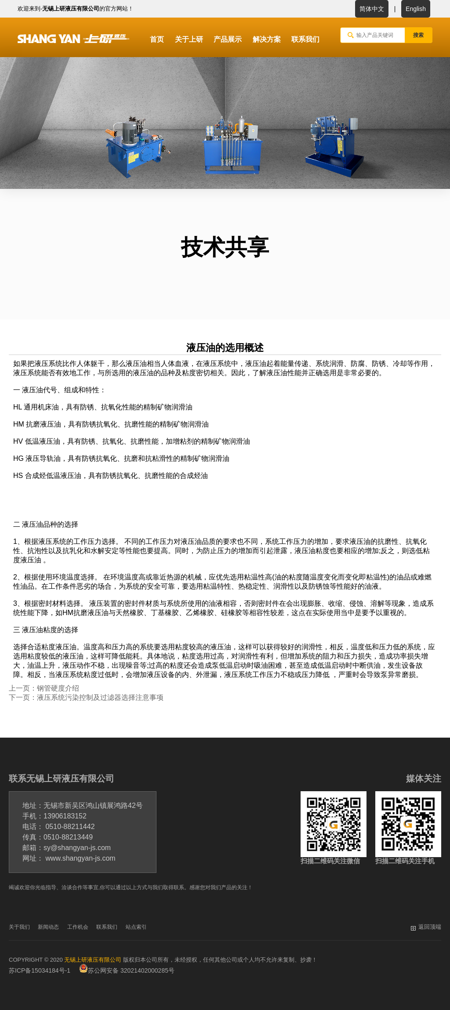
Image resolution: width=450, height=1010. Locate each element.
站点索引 (136, 927)
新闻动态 (48, 927)
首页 (157, 39)
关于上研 (189, 39)
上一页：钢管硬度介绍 (44, 688)
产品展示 (228, 39)
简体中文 (371, 8)
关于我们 (19, 927)
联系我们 (305, 39)
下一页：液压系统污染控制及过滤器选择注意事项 (86, 697)
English (416, 8)
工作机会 (77, 927)
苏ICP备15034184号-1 (39, 970)
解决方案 (267, 39)
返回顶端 (429, 926)
